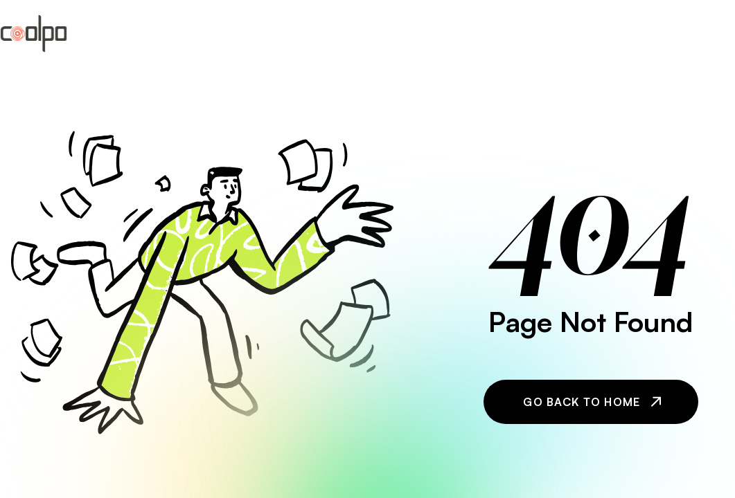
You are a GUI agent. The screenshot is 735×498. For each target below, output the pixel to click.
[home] (33, 33)
